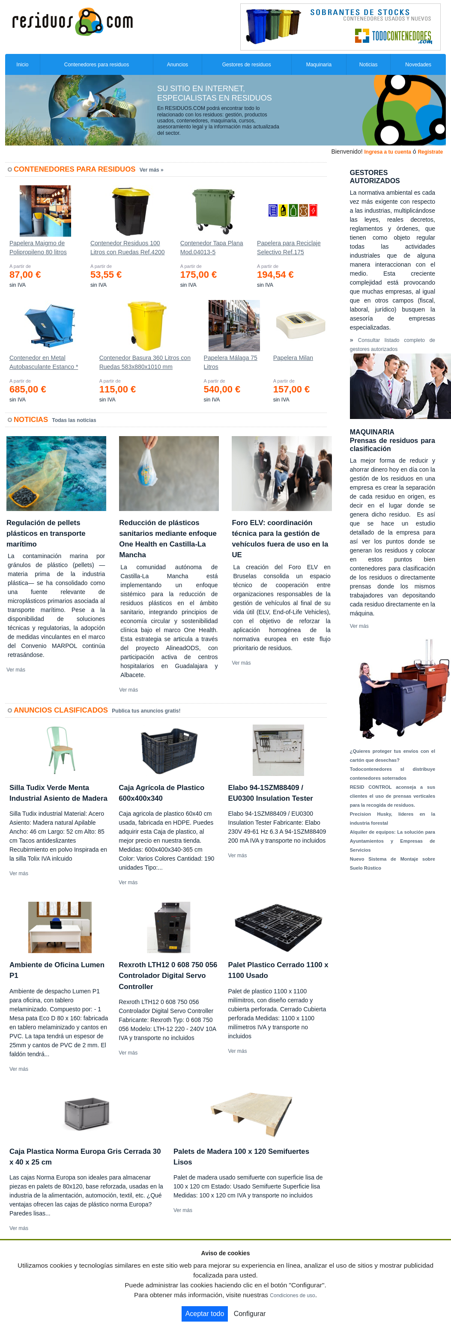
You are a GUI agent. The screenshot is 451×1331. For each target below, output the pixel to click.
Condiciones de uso (292, 1295)
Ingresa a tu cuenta (387, 152)
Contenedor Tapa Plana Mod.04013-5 (211, 248)
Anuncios (177, 65)
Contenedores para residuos (96, 65)
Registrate (430, 152)
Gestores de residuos (246, 65)
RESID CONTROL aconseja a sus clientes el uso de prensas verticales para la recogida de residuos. (392, 796)
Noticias (368, 65)
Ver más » (152, 170)
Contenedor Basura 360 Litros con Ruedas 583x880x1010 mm (145, 362)
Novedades (418, 65)
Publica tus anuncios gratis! (146, 711)
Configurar (250, 1313)
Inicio (22, 65)
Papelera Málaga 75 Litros (230, 362)
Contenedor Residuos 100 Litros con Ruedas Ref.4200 (127, 248)
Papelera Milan (293, 357)
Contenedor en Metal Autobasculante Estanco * (43, 362)
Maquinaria (319, 65)
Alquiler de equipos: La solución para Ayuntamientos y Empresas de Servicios (392, 841)
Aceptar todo (204, 1313)
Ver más (15, 670)
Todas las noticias (74, 420)
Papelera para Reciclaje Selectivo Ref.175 (289, 248)
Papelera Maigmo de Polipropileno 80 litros (38, 248)
